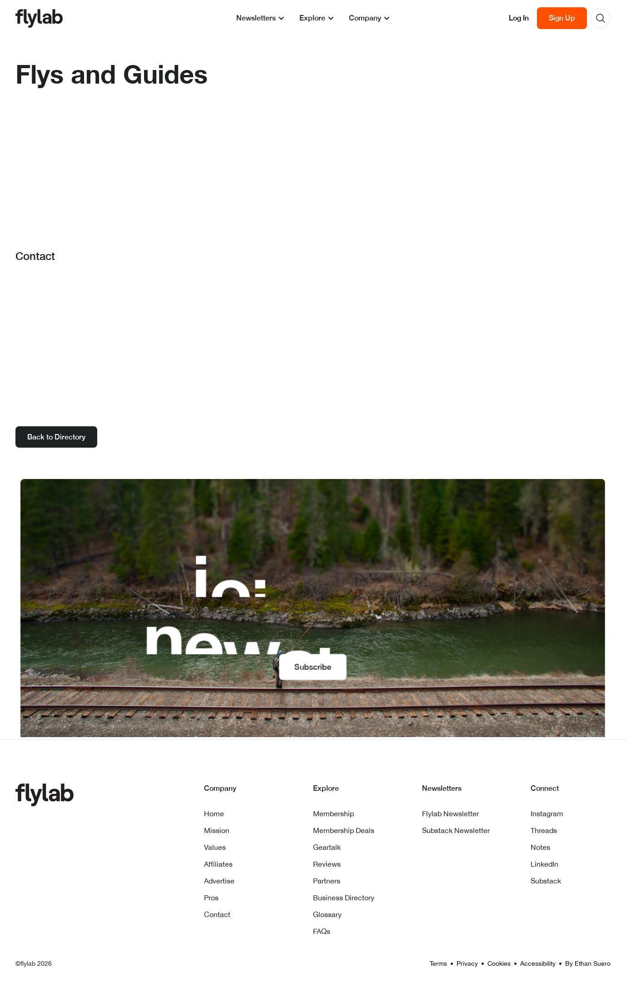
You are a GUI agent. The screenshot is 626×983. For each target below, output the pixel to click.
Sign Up (562, 18)
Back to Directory (56, 437)
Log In (519, 18)
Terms (438, 963)
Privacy (467, 963)
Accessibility (538, 963)
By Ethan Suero (588, 963)
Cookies (499, 963)
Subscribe (313, 665)
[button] (260, 18)
